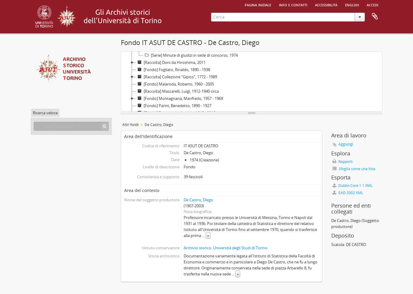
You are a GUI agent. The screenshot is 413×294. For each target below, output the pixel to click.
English (352, 4)
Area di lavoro (374, 16)
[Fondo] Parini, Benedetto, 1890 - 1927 (173, 105)
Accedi (372, 4)
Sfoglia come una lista (353, 168)
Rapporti (342, 161)
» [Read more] (208, 235)
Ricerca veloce (45, 113)
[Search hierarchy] (71, 126)
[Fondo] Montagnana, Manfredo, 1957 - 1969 (179, 98)
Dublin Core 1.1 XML (352, 185)
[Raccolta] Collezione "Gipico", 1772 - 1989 (176, 76)
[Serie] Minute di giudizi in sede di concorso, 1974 (190, 55)
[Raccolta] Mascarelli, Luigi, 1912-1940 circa (177, 91)
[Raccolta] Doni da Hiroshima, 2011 (171, 62)
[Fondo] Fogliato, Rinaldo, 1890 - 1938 (173, 69)
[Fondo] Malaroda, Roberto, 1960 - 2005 (175, 84)
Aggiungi (345, 144)
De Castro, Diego (198, 199)
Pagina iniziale (258, 4)
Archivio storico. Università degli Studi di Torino (226, 247)
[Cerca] (104, 126)
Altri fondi (130, 124)
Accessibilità (326, 4)
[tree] (251, 82)
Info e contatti (293, 4)
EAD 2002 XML (347, 192)
